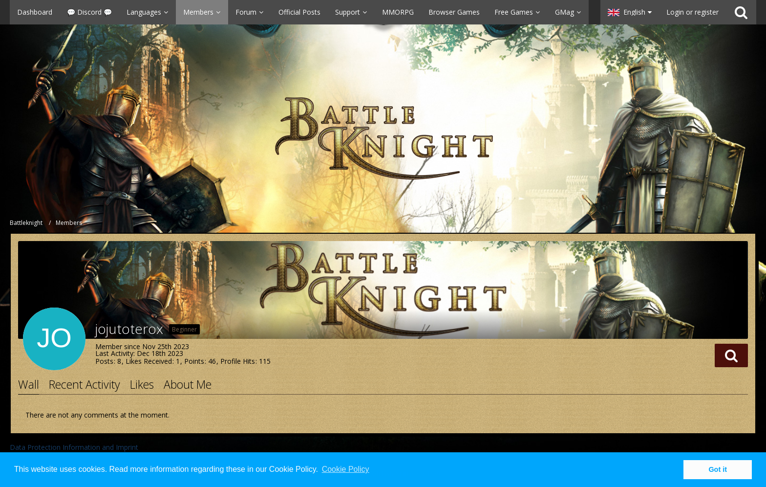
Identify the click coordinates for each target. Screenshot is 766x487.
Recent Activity (84, 384)
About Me (188, 384)
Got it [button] (717, 469)
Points (194, 361)
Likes (142, 384)
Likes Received (149, 361)
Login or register (692, 12)
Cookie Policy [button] (345, 469)
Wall (28, 384)
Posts (104, 361)
